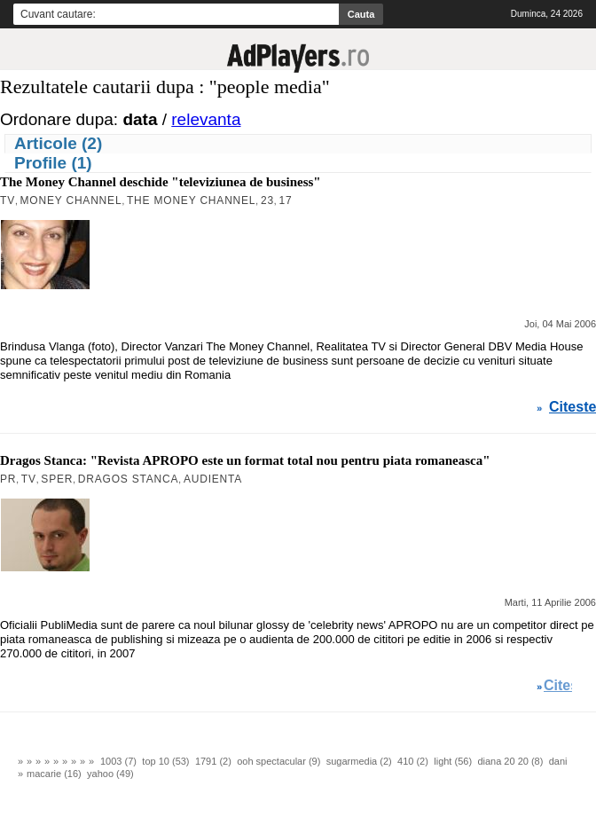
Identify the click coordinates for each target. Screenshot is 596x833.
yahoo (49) (110, 773)
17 (285, 200)
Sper (57, 479)
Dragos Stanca (128, 479)
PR (8, 479)
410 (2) (412, 761)
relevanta (205, 119)
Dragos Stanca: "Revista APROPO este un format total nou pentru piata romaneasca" (245, 460)
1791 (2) (213, 761)
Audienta (213, 479)
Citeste (572, 407)
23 (267, 200)
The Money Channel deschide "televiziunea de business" (160, 182)
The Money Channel (191, 200)
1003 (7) (118, 761)
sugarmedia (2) (359, 761)
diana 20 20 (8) (510, 761)
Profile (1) (53, 162)
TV (7, 200)
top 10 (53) (165, 761)
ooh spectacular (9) (278, 761)
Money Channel (71, 200)
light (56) (453, 761)
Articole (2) (58, 143)
